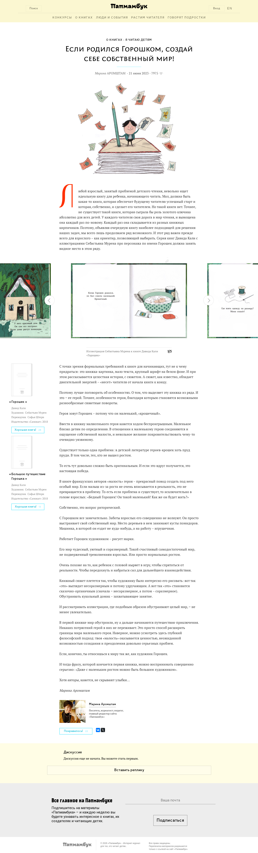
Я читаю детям (138, 40)
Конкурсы (62, 17)
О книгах (84, 17)
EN (229, 8)
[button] (166, 261)
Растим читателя (148, 17)
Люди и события (112, 17)
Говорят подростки (187, 17)
